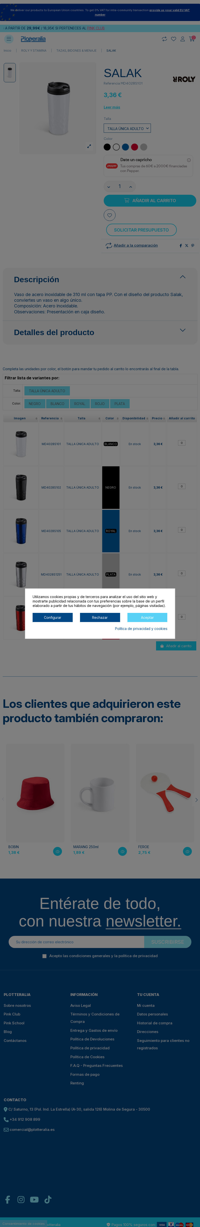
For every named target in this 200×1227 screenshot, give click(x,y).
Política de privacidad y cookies (141, 628)
